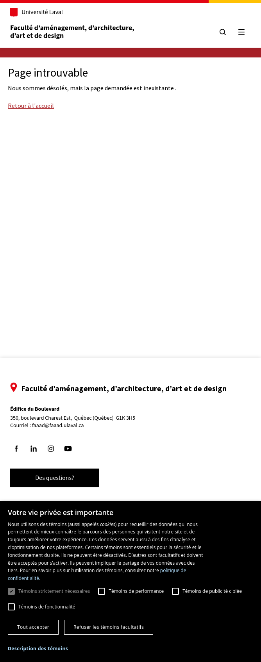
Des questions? (54, 478)
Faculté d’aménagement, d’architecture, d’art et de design (73, 32)
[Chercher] (222, 32)
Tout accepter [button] (33, 627)
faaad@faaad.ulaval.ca (58, 425)
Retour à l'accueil (31, 105)
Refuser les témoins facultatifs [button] (108, 627)
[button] (38, 648)
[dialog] (130, 581)
